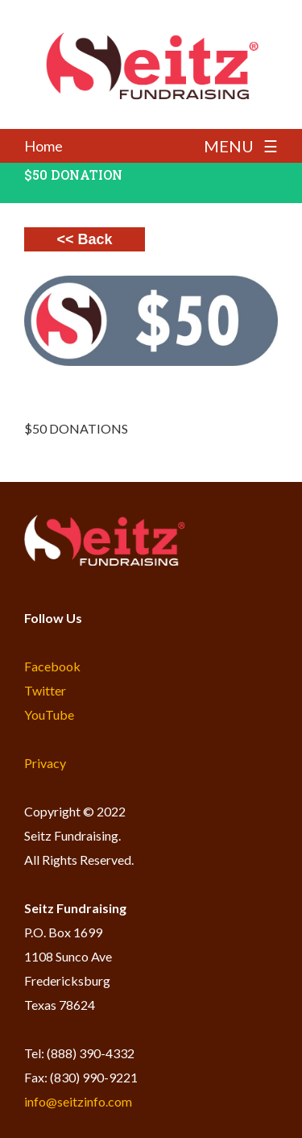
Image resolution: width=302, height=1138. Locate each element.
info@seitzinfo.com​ (78, 1101)
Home (43, 146)
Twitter (45, 690)
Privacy (45, 762)
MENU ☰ (241, 146)
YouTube (49, 714)
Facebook (52, 666)
